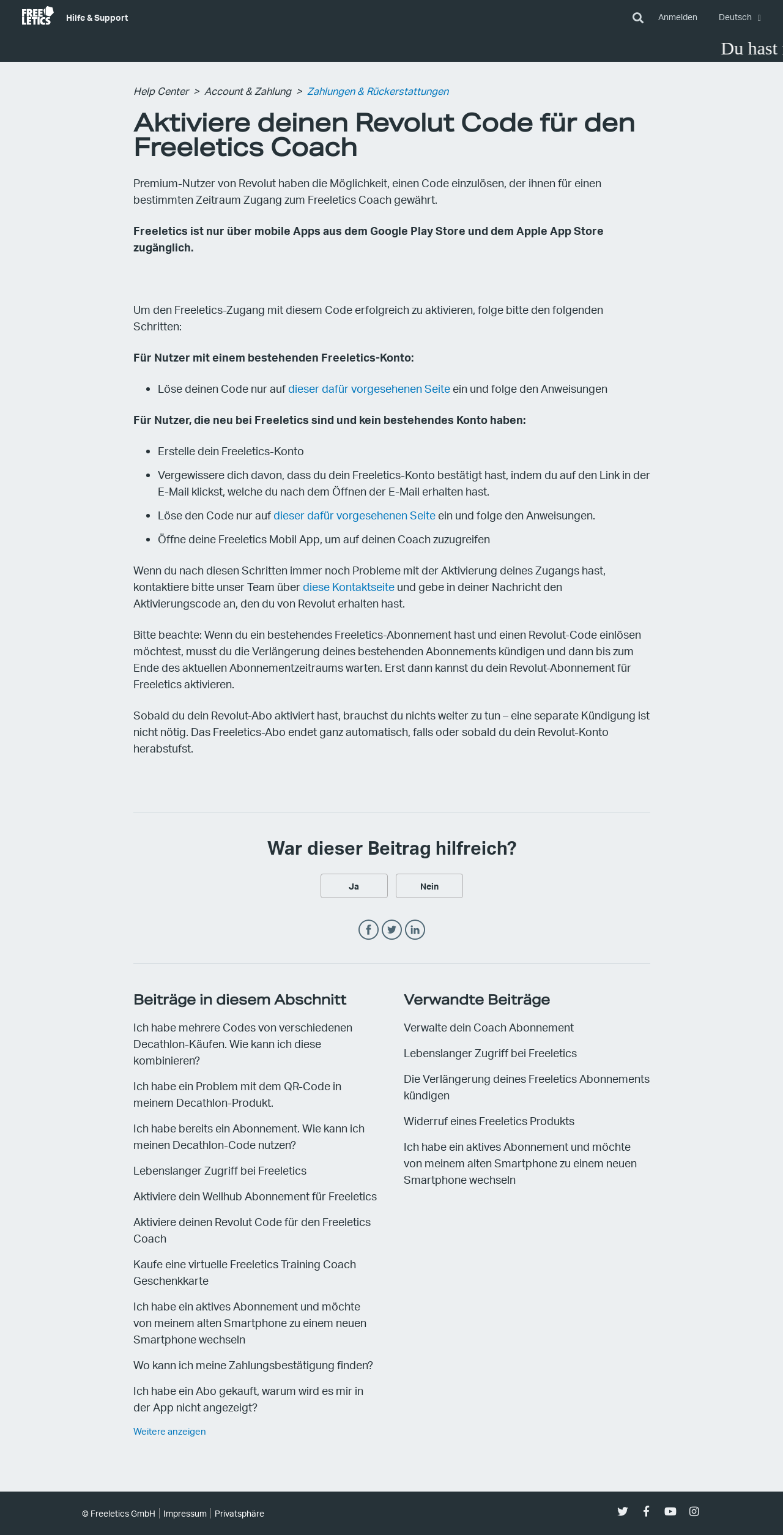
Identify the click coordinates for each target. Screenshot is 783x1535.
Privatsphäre (239, 1513)
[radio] (354, 886)
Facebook (368, 930)
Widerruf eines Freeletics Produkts (489, 1120)
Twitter (392, 930)
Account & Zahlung (247, 90)
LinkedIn (415, 930)
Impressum (185, 1513)
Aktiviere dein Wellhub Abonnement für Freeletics (255, 1196)
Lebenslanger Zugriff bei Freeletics (219, 1170)
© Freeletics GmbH (118, 1513)
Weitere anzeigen (169, 1431)
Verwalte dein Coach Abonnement (489, 1027)
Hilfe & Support (97, 17)
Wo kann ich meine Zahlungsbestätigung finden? (253, 1365)
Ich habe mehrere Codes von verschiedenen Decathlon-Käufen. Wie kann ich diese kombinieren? (242, 1043)
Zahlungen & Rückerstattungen (377, 90)
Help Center (160, 90)
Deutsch (736, 17)
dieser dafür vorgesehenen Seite (369, 388)
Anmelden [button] (677, 17)
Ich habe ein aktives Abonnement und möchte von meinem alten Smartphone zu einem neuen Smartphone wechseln (249, 1322)
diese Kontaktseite (349, 586)
